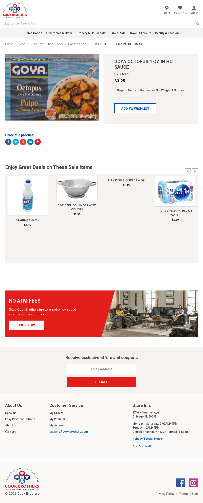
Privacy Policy (164, 494)
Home (9, 44)
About (9, 425)
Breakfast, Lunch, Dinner (47, 44)
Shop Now (26, 325)
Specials (10, 413)
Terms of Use (188, 494)
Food (22, 44)
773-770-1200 (141, 446)
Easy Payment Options (20, 419)
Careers (10, 431)
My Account (57, 425)
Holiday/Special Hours (147, 438)
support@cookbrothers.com (68, 431)
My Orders (56, 413)
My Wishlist (57, 419)
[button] (135, 108)
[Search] (198, 23)
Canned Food (77, 44)
